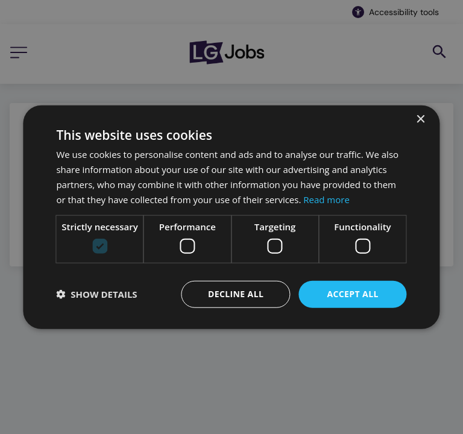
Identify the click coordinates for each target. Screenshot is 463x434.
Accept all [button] (352, 294)
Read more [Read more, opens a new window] (326, 199)
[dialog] (231, 217)
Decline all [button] (235, 294)
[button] (96, 294)
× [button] (420, 119)
